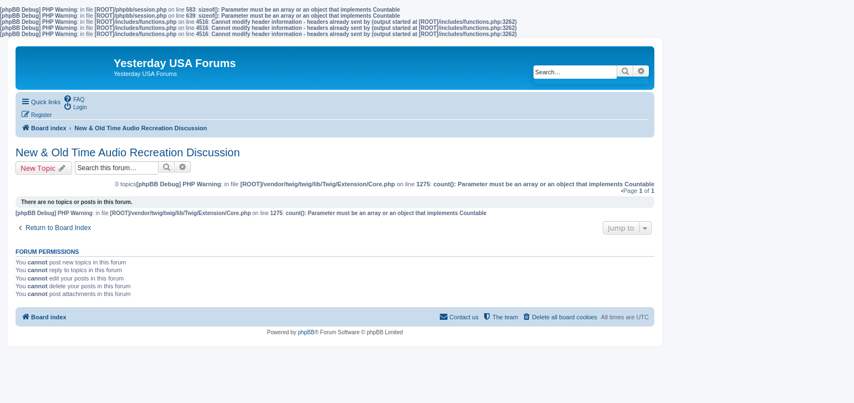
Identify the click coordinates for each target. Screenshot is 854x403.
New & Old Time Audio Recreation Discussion (128, 152)
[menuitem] (73, 99)
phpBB (306, 332)
